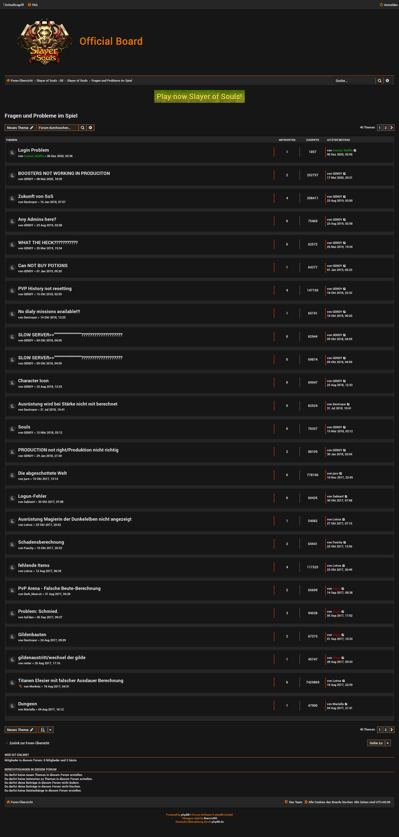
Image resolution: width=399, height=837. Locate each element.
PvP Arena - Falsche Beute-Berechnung (59, 588)
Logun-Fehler (32, 496)
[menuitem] (32, 5)
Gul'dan (29, 617)
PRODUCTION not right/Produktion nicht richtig (68, 450)
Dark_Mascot (33, 594)
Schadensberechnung (41, 542)
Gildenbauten (32, 634)
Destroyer (30, 202)
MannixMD (210, 818)
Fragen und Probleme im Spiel (41, 115)
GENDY (28, 179)
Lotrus (28, 525)
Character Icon (33, 380)
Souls (24, 427)
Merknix (35, 686)
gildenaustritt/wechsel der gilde (52, 657)
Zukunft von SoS (35, 196)
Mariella (29, 709)
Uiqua (337, 588)
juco (27, 479)
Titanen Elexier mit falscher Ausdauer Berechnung (70, 680)
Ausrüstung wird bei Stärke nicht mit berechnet (67, 404)
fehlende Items (34, 565)
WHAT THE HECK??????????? (48, 242)
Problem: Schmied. (38, 611)
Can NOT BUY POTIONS (43, 265)
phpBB (185, 814)
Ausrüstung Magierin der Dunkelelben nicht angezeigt (75, 519)
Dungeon (27, 703)
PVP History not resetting (45, 288)
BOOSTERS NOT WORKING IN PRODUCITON (64, 173)
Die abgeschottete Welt (42, 473)
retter (27, 663)
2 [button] (386, 127)
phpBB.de (218, 821)
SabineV (29, 502)
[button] (391, 127)
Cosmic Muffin (34, 156)
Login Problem (33, 150)
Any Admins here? (37, 219)
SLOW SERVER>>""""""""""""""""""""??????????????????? (70, 334)
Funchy (29, 548)
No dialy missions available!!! (49, 311)
